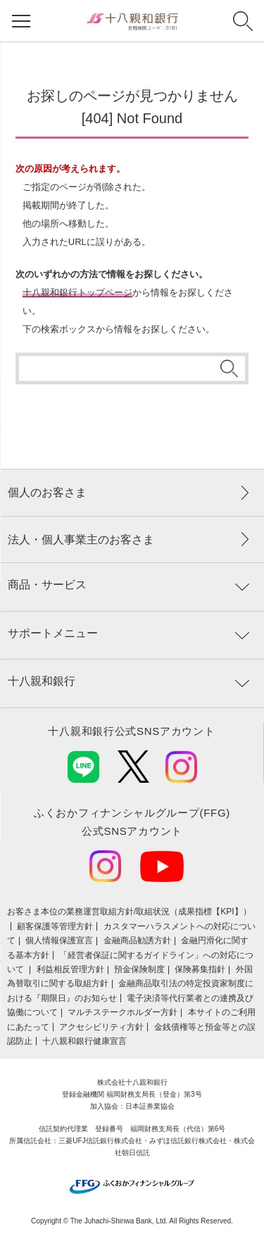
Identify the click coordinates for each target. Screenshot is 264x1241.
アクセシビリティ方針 (101, 1027)
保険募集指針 (200, 969)
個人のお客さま (47, 492)
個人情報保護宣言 (59, 940)
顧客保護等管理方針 (55, 926)
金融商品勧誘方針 (137, 940)
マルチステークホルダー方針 (122, 1012)
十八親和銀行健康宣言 (84, 1041)
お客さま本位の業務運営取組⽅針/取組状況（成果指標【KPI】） (129, 911)
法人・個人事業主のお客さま (81, 540)
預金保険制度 (139, 969)
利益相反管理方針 (70, 969)
